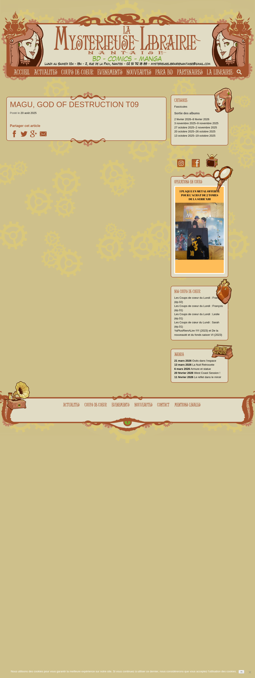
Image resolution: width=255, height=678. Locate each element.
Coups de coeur (77, 72)
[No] (250, 672)
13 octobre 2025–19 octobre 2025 (194, 135)
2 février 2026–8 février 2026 (191, 119)
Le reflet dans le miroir (197, 377)
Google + (33, 134)
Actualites (45, 72)
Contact (163, 404)
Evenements (109, 72)
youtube (212, 161)
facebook (196, 163)
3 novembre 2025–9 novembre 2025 (196, 123)
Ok (241, 672)
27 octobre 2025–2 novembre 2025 (195, 127)
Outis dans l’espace (195, 360)
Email (43, 134)
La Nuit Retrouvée (194, 364)
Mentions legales (187, 404)
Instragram (181, 163)
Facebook (14, 134)
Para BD (164, 72)
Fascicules (180, 106)
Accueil (22, 72)
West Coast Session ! (197, 372)
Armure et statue (192, 368)
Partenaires (190, 72)
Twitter (24, 134)
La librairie (219, 72)
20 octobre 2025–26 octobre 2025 (194, 131)
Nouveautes (138, 72)
